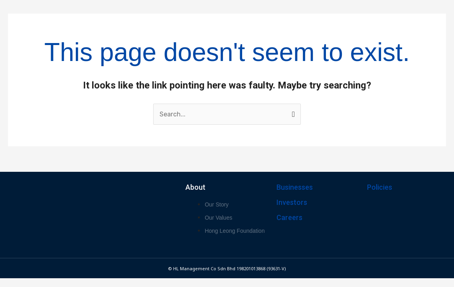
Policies (379, 187)
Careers (289, 217)
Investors (291, 202)
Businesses (294, 187)
